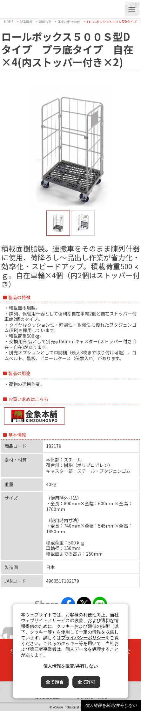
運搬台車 (45, 21)
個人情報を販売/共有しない (111, 705)
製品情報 (26, 21)
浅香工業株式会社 (56, 8)
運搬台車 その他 (68, 21)
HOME (8, 21)
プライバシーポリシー (83, 637)
